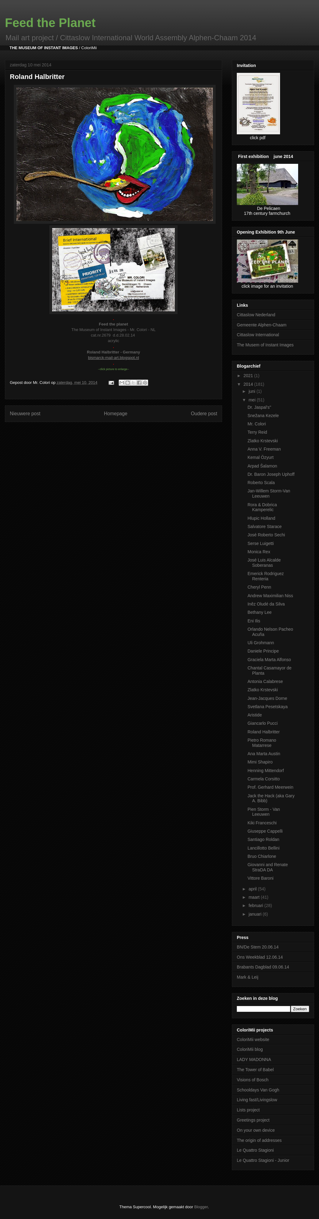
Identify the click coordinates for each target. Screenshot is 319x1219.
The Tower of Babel (255, 1069)
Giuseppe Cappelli (265, 831)
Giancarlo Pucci (263, 723)
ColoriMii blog (250, 1049)
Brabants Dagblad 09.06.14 (263, 967)
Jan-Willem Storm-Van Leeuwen (269, 493)
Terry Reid (257, 432)
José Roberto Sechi (266, 534)
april (253, 888)
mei (252, 399)
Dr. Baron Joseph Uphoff (271, 474)
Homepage (115, 413)
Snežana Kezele (263, 415)
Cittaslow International (258, 334)
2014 (249, 384)
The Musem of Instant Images (265, 344)
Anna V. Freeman (264, 449)
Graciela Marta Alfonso (269, 659)
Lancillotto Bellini (263, 848)
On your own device (256, 1130)
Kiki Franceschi (262, 822)
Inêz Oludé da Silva (266, 604)
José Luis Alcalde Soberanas (264, 563)
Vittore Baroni (261, 878)
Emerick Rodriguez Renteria (266, 576)
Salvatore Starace (265, 526)
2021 (249, 375)
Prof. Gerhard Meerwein (270, 787)
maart (254, 897)
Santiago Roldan (263, 839)
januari (255, 914)
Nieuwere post (25, 413)
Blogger (201, 1207)
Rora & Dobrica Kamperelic (262, 507)
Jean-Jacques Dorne (267, 698)
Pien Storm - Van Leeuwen (264, 812)
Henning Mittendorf (266, 770)
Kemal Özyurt (261, 457)
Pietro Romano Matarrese (262, 743)
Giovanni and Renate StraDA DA (268, 867)
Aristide (255, 714)
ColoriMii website (253, 1039)
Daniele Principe (263, 651)
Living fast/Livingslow (257, 1099)
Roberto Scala (261, 482)
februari (256, 905)
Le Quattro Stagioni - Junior (263, 1160)
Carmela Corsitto (264, 778)
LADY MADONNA (254, 1059)
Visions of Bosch (252, 1079)
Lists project (248, 1109)
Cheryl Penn (259, 587)
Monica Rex (259, 551)
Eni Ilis (254, 620)
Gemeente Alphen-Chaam (261, 324)
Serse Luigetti (261, 543)
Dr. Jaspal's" (259, 407)
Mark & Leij (247, 977)
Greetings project (253, 1120)
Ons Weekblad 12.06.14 (260, 957)
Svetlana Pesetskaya (268, 706)
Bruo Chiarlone (262, 856)
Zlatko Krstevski (263, 440)
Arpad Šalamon (262, 466)
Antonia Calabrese (265, 681)
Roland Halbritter (264, 731)
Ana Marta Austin (264, 753)
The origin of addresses (259, 1140)
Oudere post (204, 413)
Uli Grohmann (261, 642)
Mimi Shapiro (260, 761)
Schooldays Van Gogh (258, 1089)
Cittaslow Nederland (256, 314)
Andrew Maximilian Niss (270, 595)
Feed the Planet (50, 23)
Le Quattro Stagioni (255, 1150)
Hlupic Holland (261, 518)
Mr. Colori (257, 423)
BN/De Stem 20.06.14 (258, 947)
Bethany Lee (260, 612)
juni (252, 391)
